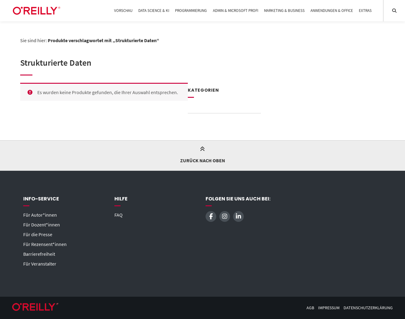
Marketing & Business (284, 10)
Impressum (329, 307)
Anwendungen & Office (331, 10)
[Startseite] (36, 10)
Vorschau (123, 10)
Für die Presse (37, 234)
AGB (310, 307)
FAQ (118, 215)
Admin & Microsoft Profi (235, 10)
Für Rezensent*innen (45, 244)
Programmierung (191, 10)
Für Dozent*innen (41, 225)
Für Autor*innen (40, 215)
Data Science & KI (153, 10)
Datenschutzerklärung (368, 307)
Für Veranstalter (39, 264)
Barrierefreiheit (39, 254)
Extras (365, 10)
